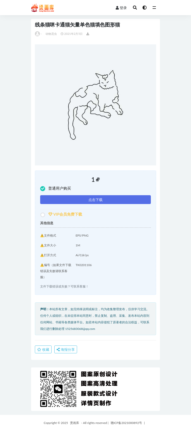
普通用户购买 (55, 188)
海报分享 (66, 349)
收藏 (43, 349)
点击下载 (95, 199)
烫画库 (74, 423)
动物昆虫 (51, 33)
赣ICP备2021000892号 (126, 423)
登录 (121, 8)
